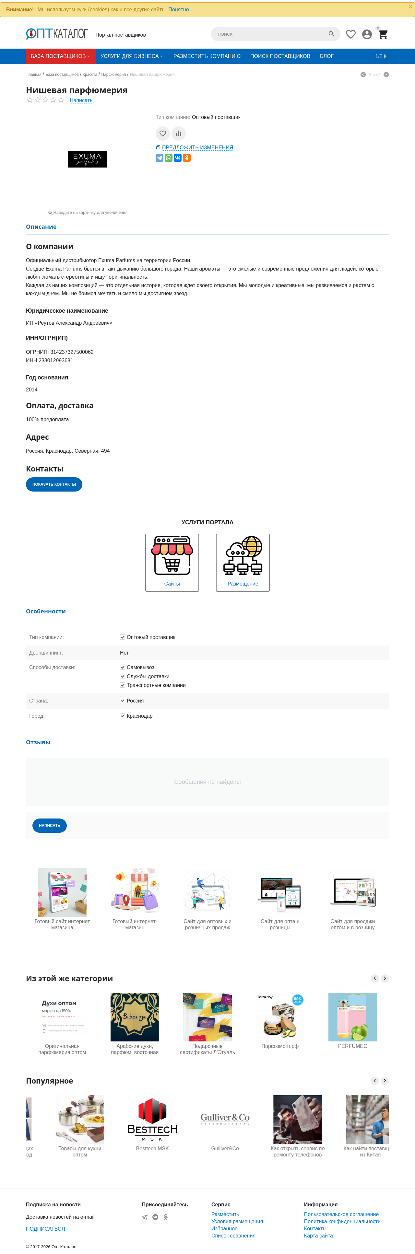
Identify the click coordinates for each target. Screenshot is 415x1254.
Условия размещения (237, 1221)
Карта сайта (318, 1235)
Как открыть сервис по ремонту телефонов (353, 1151)
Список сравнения (233, 1235)
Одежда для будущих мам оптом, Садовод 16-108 (62, 1152)
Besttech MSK (207, 1148)
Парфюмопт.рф (280, 1046)
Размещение (243, 560)
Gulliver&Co (280, 1148)
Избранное (224, 1228)
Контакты (315, 1228)
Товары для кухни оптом (134, 1151)
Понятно (179, 9)
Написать (81, 100)
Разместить (225, 1214)
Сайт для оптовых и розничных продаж (207, 924)
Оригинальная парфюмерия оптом (62, 1049)
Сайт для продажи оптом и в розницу (352, 924)
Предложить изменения (197, 147)
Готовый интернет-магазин (135, 924)
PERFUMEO (353, 1046)
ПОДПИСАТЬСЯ (45, 1229)
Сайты (172, 560)
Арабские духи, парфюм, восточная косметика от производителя (135, 1049)
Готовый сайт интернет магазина (62, 924)
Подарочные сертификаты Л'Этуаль (207, 1049)
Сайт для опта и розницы (280, 924)
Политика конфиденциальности (342, 1221)
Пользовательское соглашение (341, 1214)
